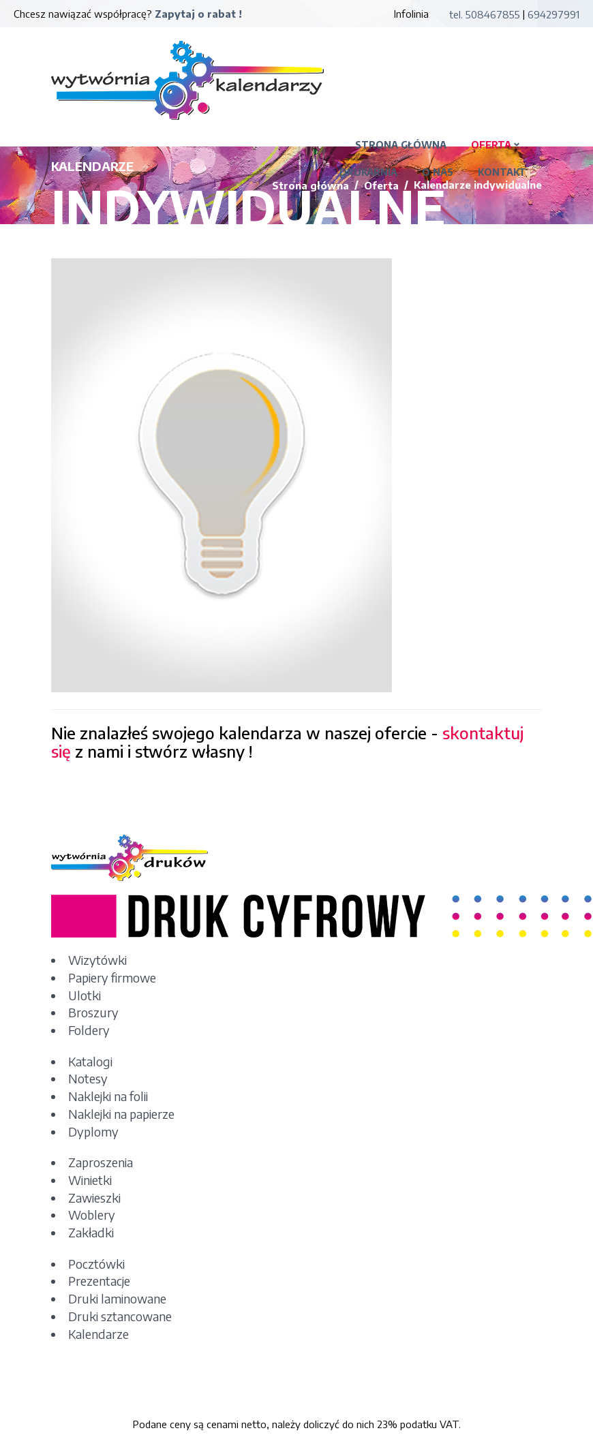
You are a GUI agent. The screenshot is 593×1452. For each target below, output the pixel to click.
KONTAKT (502, 172)
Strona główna (310, 185)
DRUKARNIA (368, 172)
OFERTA (491, 145)
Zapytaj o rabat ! (198, 13)
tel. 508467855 (484, 14)
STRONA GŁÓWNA (400, 145)
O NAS (437, 172)
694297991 (553, 14)
